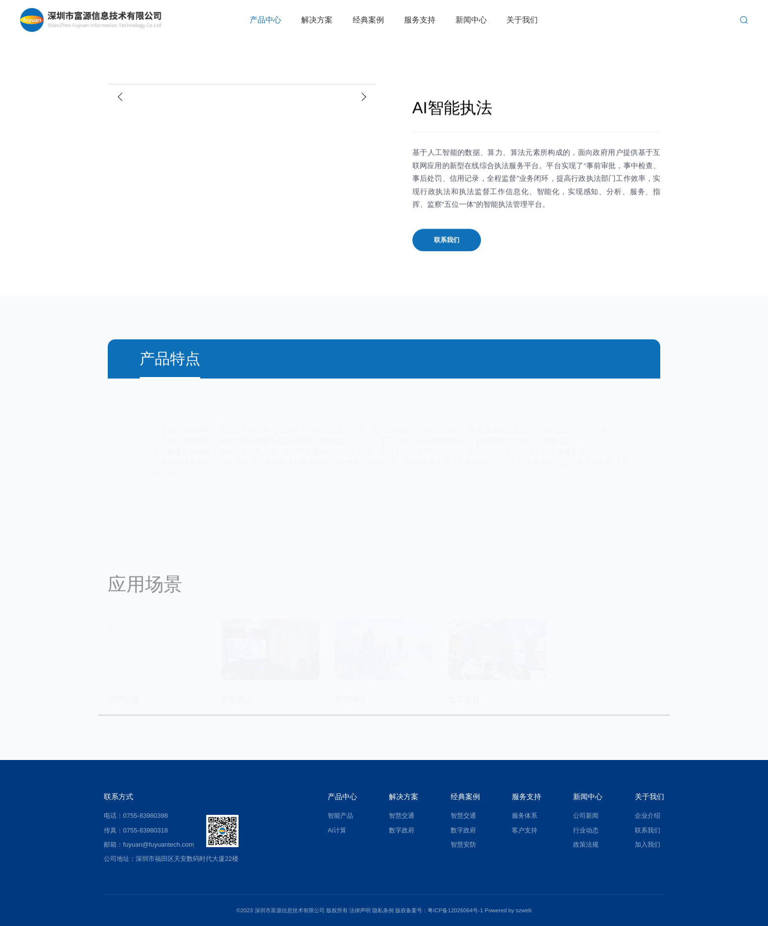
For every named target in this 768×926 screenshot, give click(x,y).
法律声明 (360, 910)
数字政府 (401, 830)
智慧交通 (401, 815)
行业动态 (586, 830)
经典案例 (368, 19)
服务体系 (524, 815)
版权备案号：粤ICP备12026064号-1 (439, 910)
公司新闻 (586, 815)
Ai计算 (337, 830)
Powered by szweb (508, 910)
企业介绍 (647, 815)
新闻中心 (471, 19)
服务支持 (419, 19)
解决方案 (317, 19)
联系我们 (446, 242)
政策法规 (586, 844)
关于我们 (522, 19)
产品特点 (170, 359)
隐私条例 (383, 910)
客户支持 (524, 830)
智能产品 (340, 815)
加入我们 (647, 844)
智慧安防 (463, 844)
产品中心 (265, 19)
